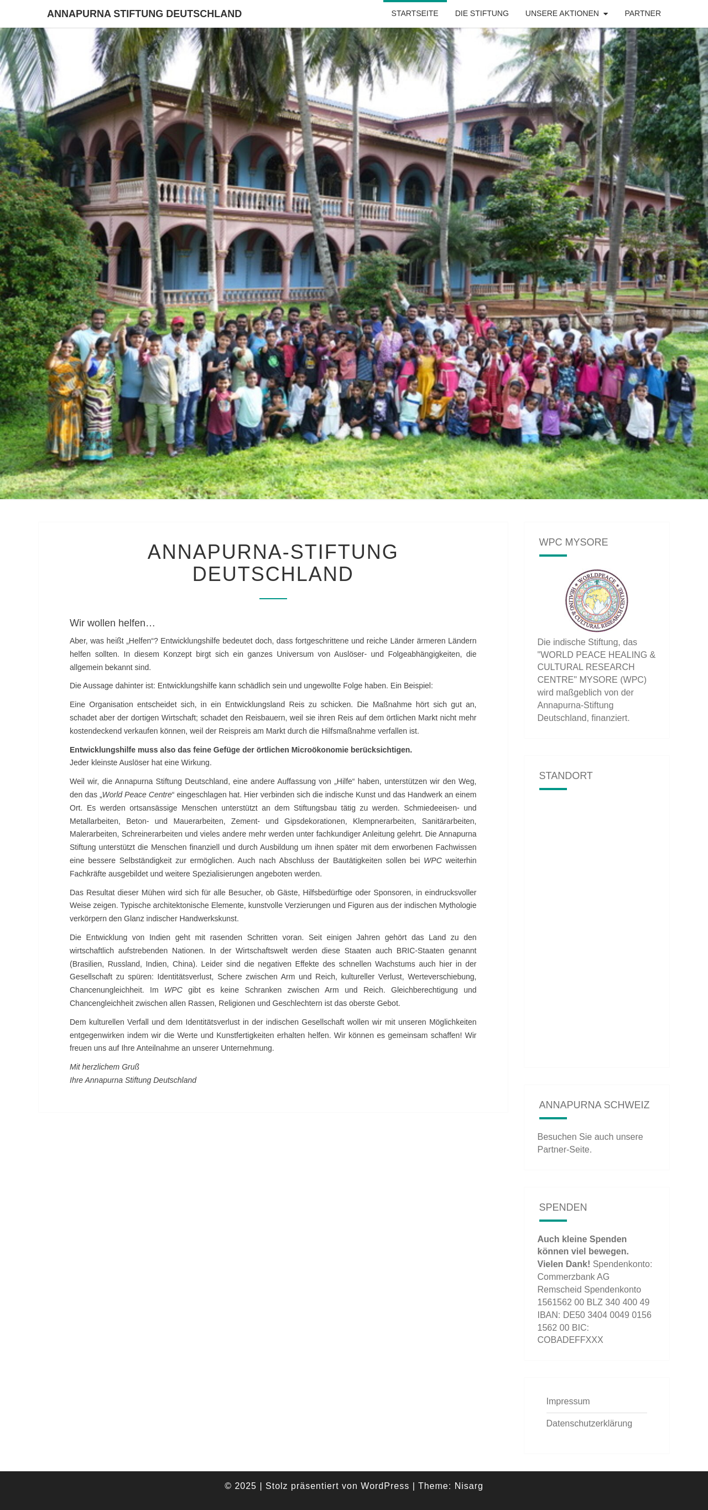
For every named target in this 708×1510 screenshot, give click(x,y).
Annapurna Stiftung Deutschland (144, 13)
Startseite (415, 13)
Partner (642, 13)
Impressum (568, 1401)
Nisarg (469, 1486)
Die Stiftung (482, 13)
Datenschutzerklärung (589, 1423)
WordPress (385, 1486)
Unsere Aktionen (562, 13)
